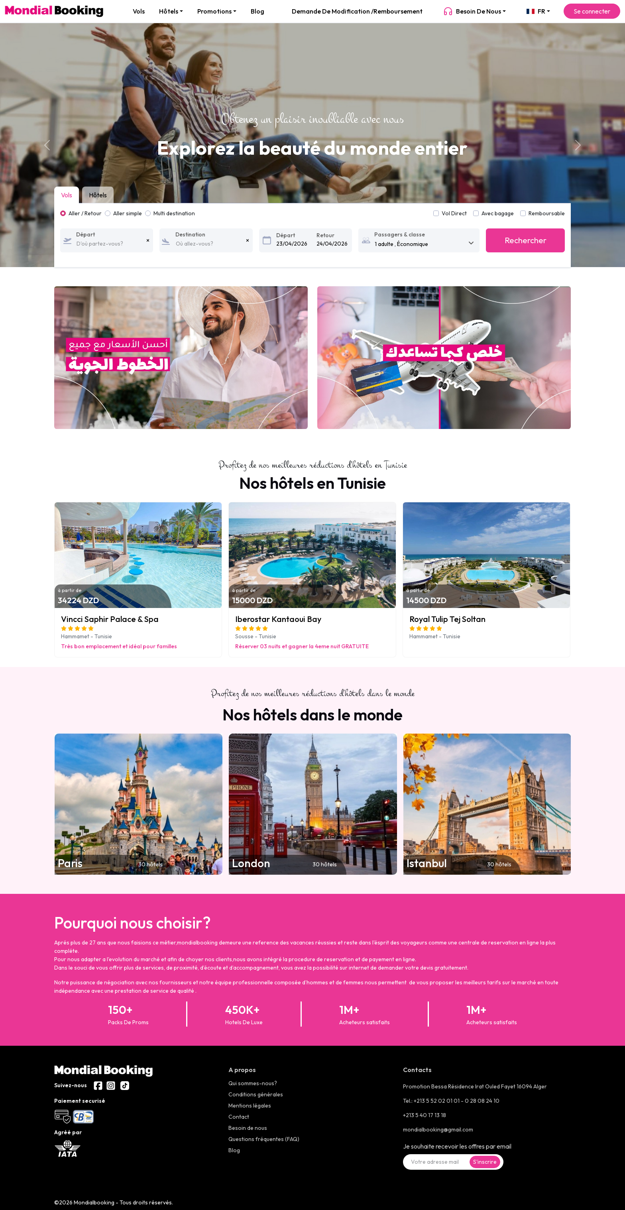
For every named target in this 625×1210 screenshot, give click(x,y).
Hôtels (168, 11)
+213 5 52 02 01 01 (437, 1100)
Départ (85, 234)
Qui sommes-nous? (252, 1083)
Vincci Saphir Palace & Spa (110, 619)
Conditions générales (255, 1094)
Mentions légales (249, 1105)
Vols (139, 11)
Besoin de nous (472, 11)
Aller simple (127, 213)
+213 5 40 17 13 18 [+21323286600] (424, 1115)
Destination (190, 234)
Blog (257, 11)
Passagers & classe (399, 234)
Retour (325, 235)
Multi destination (174, 213)
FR (536, 11)
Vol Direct (454, 213)
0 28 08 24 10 (482, 1100)
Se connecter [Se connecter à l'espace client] (592, 11)
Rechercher (525, 240)
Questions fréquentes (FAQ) (263, 1139)
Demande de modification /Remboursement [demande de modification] (357, 11)
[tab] (68, 195)
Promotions (214, 11)
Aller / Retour (85, 213)
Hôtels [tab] (98, 195)
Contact (238, 1116)
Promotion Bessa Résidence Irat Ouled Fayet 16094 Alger (475, 1086)
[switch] (476, 213)
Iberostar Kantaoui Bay (278, 619)
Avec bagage (498, 213)
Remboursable (547, 213)
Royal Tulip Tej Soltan (447, 619)
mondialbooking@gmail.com (438, 1129)
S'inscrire (485, 1161)
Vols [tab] (66, 195)
